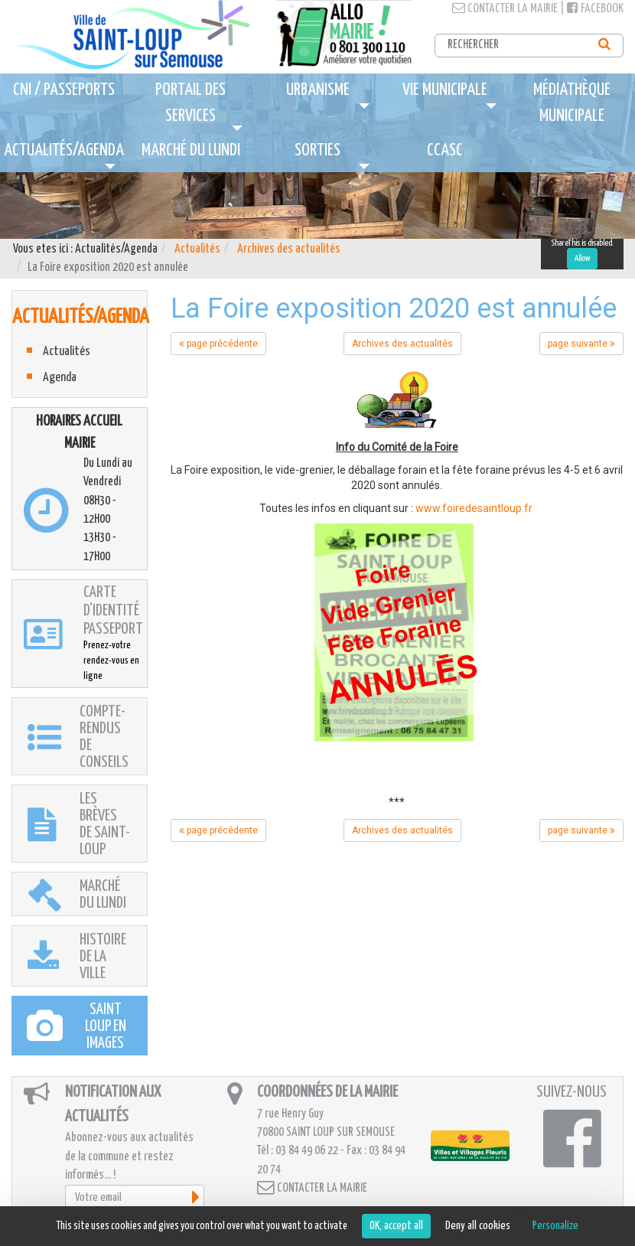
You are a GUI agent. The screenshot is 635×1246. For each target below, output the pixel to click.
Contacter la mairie (505, 9)
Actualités (197, 249)
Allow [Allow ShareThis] (582, 258)
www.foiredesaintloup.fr (475, 508)
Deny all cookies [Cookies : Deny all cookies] (477, 1225)
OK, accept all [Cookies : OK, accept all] (396, 1225)
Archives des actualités (288, 249)
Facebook (595, 9)
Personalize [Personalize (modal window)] (555, 1225)
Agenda (60, 377)
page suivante (581, 343)
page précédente (218, 343)
